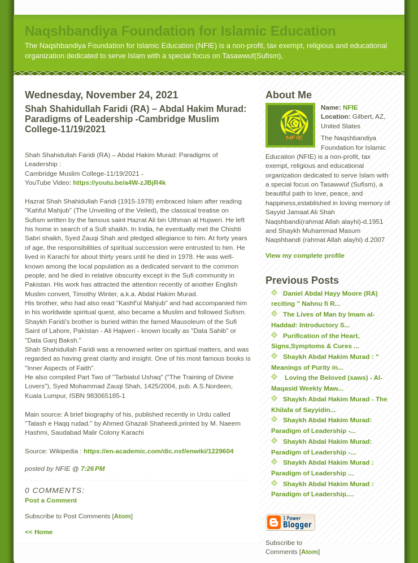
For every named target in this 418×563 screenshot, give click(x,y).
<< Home (39, 531)
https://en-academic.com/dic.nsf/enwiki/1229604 (159, 450)
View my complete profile (305, 255)
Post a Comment (51, 500)
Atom (122, 515)
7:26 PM (93, 468)
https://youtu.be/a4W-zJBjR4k (119, 182)
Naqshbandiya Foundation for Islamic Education (180, 30)
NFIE (350, 107)
